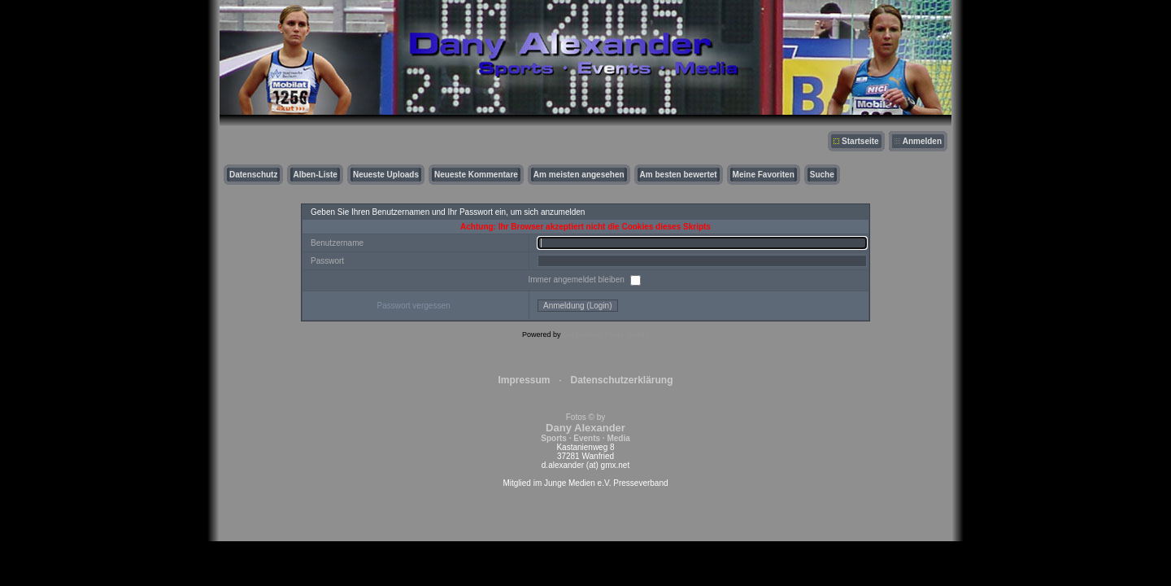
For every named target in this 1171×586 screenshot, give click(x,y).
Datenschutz (253, 174)
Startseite (860, 141)
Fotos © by (585, 428)
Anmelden (922, 141)
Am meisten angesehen (579, 174)
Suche (822, 174)
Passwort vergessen (413, 305)
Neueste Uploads (386, 174)
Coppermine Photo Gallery (606, 334)
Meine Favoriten (763, 174)
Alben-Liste (315, 174)
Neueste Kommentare (476, 174)
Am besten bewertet (678, 174)
